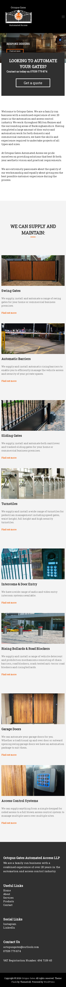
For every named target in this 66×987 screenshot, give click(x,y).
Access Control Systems (19, 801)
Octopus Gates (28, 978)
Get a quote (33, 83)
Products (8, 901)
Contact (8, 905)
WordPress (49, 981)
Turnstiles (9, 504)
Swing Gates (10, 291)
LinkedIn (9, 927)
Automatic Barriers (16, 359)
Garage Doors (11, 729)
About (6, 894)
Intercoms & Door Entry (19, 584)
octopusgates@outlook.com (21, 947)
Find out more (15, 51)
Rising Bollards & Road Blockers (25, 649)
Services (8, 897)
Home (7, 890)
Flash (14, 981)
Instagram (9, 924)
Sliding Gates (11, 435)
